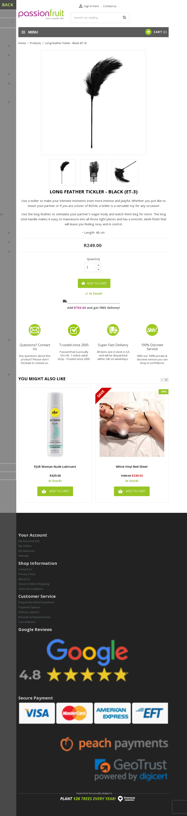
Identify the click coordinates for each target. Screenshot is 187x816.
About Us (24, 579)
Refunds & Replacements (34, 617)
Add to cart (94, 283)
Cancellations (26, 622)
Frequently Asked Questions (36, 602)
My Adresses (26, 551)
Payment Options (29, 607)
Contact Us (25, 569)
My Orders (25, 546)
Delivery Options (28, 612)
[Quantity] (90, 267)
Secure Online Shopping (33, 584)
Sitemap (23, 556)
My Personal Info (29, 541)
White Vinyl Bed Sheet (132, 467)
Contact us (109, 6)
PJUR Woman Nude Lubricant (55, 467)
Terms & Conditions (30, 589)
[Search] (100, 18)
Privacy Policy (26, 574)
